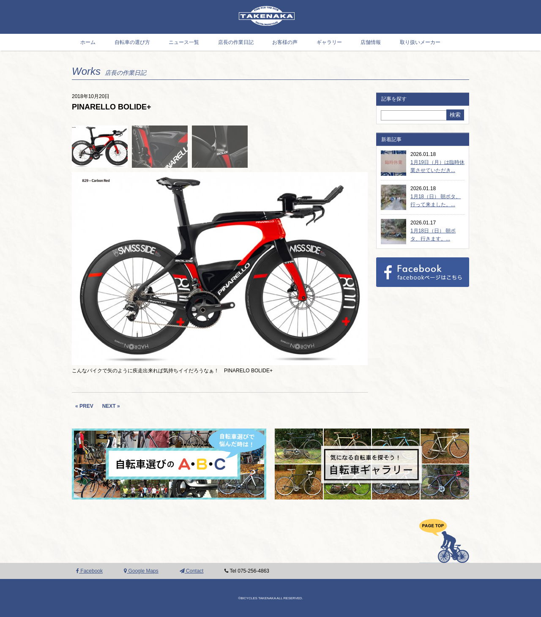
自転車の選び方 (132, 42)
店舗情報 (371, 42)
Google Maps (141, 571)
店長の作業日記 (236, 42)
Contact (192, 571)
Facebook (89, 571)
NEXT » (111, 406)
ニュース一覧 (184, 42)
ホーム (88, 42)
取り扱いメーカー (420, 42)
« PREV (84, 406)
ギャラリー (329, 42)
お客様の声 (285, 42)
